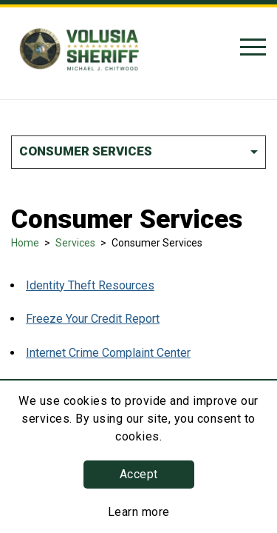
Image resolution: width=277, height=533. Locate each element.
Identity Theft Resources (90, 285)
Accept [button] (139, 474)
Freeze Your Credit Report (93, 319)
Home (25, 243)
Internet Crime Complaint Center (108, 353)
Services (75, 243)
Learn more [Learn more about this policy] (139, 512)
